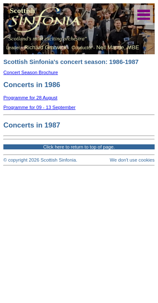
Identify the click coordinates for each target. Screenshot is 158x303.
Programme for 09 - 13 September (39, 107)
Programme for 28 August (30, 97)
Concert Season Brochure (30, 72)
